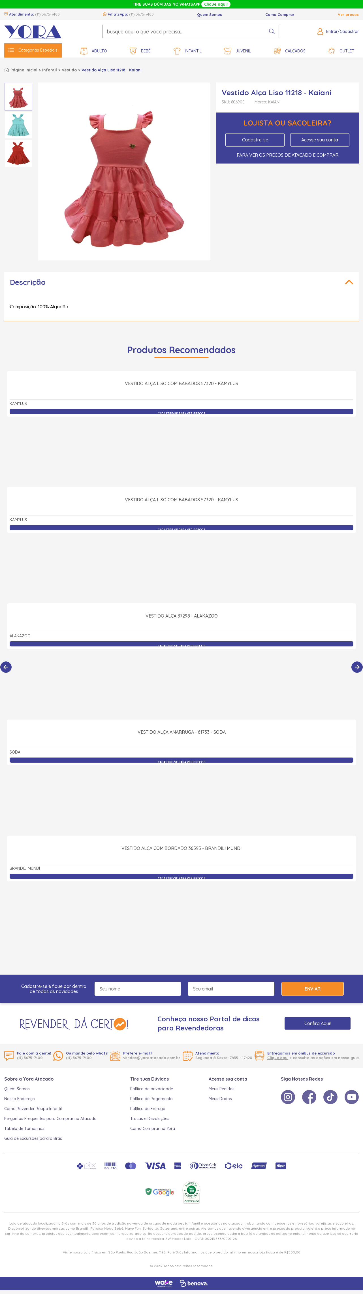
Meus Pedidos (221, 1088)
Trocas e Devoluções (149, 1118)
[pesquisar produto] (272, 31)
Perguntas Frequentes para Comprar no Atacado (50, 1118)
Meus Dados (220, 1098)
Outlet (341, 51)
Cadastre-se (255, 140)
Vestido (69, 70)
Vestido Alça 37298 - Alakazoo (182, 678)
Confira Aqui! (317, 1023)
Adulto (93, 51)
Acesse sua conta (319, 140)
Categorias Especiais (32, 50)
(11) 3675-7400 (47, 14)
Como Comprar (279, 14)
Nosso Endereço (19, 1098)
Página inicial (23, 70)
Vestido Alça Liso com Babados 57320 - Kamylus (181, 446)
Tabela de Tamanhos (24, 1128)
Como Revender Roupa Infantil (33, 1108)
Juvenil (237, 51)
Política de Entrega (147, 1108)
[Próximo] (357, 667)
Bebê (140, 51)
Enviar (313, 989)
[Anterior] (6, 667)
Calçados (290, 51)
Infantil (188, 51)
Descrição (28, 282)
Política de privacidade (151, 1088)
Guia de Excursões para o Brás (33, 1138)
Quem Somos (209, 14)
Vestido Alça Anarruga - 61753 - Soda (182, 794)
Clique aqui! (216, 4)
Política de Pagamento (151, 1098)
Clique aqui (277, 1057)
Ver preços (348, 14)
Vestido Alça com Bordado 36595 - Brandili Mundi (181, 910)
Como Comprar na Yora (152, 1128)
